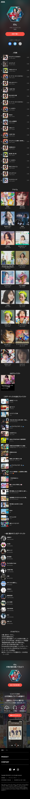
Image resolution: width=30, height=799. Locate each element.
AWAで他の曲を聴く (15, 685)
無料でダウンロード (15, 715)
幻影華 (22, 226)
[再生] (5, 57)
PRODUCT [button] (5, 757)
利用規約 (3, 777)
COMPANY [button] (5, 762)
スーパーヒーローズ (22, 324)
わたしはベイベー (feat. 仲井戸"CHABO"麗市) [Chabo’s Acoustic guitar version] (8, 267)
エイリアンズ (22, 364)
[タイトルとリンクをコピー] (20, 43)
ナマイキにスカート (22, 265)
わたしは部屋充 (22, 285)
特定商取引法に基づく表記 (20, 780)
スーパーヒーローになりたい (22, 344)
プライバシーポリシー (12, 777)
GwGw (7, 206)
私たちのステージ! (22, 246)
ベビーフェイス (22, 305)
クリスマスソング (7, 285)
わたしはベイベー (7, 344)
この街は (8, 305)
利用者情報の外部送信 (6, 780)
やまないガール (7, 324)
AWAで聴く (15, 34)
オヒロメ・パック (7, 364)
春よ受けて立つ (7, 226)
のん (7, 750)
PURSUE (8, 246)
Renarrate (22, 206)
